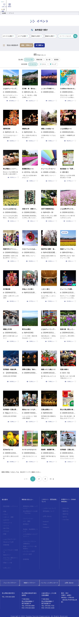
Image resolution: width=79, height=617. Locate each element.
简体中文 (65, 513)
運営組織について (48, 511)
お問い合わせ (47, 516)
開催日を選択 (49, 36)
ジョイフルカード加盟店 (10, 548)
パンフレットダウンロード (49, 579)
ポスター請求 (27, 551)
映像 (4, 532)
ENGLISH (65, 508)
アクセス (6, 530)
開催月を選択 (35, 36)
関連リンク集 (7, 559)
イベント (11, 13)
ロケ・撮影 (26, 520)
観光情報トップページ (10, 506)
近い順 (48, 59)
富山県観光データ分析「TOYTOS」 (29, 512)
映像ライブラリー (29, 579)
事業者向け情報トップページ (29, 507)
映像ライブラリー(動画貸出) (30, 545)
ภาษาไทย (65, 519)
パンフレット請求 (28, 549)
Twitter (45, 523)
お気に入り (6, 564)
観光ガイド (6, 552)
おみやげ (6, 519)
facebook (45, 521)
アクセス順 (29, 59)
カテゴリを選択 (7, 36)
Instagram (46, 526)
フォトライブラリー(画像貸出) (30, 540)
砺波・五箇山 (26, 45)
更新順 (56, 59)
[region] (39, 8)
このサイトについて (49, 508)
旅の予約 (6, 527)
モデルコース (7, 522)
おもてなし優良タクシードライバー (10, 556)
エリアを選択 (22, 36)
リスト (43, 64)
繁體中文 (65, 511)
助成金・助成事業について (29, 529)
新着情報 (6, 542)
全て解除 (39, 45)
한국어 (65, 516)
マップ (53, 64)
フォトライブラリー (9, 579)
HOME (4, 13)
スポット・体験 (8, 516)
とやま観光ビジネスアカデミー (29, 533)
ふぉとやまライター (9, 537)
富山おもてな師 (8, 540)
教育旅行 (25, 523)
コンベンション (27, 517)
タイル (33, 64)
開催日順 (39, 59)
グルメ (5, 514)
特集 (4, 511)
